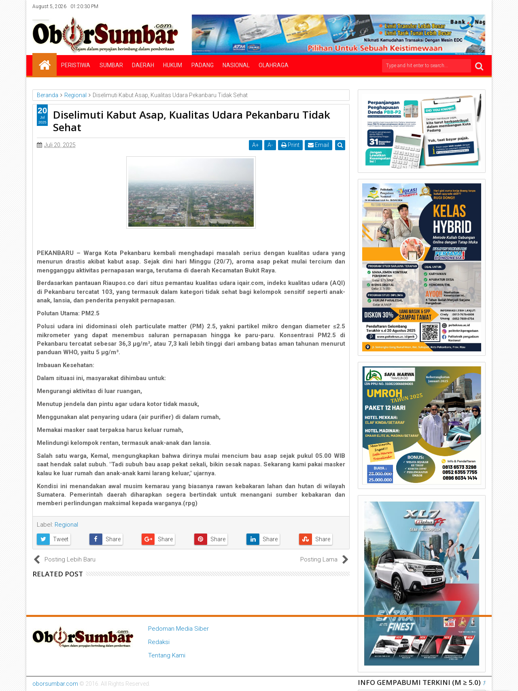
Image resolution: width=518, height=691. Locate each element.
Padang (202, 65)
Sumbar (111, 65)
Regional (66, 524)
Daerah (143, 65)
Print (290, 145)
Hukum (172, 65)
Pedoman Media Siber (178, 628)
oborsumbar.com (55, 683)
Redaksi (159, 642)
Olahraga (274, 65)
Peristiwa (75, 65)
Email (318, 145)
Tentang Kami (166, 655)
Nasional (236, 65)
